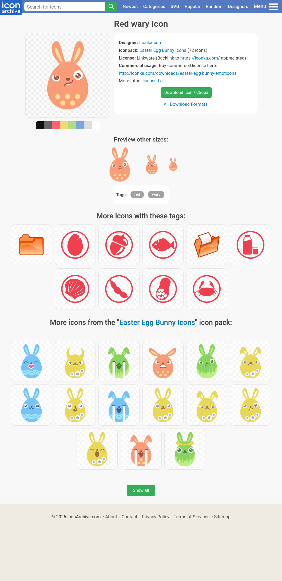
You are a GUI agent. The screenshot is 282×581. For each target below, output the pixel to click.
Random (214, 6)
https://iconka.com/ (200, 58)
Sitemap (222, 516)
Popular (192, 6)
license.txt (152, 80)
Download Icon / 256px (186, 92)
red (137, 194)
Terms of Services (191, 516)
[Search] (111, 7)
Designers (238, 6)
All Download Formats (186, 104)
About (111, 516)
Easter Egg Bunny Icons (163, 50)
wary (156, 194)
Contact (129, 516)
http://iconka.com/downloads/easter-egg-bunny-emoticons (178, 73)
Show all (141, 490)
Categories (154, 6)
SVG (174, 6)
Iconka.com (150, 42)
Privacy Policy (155, 516)
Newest (130, 6)
